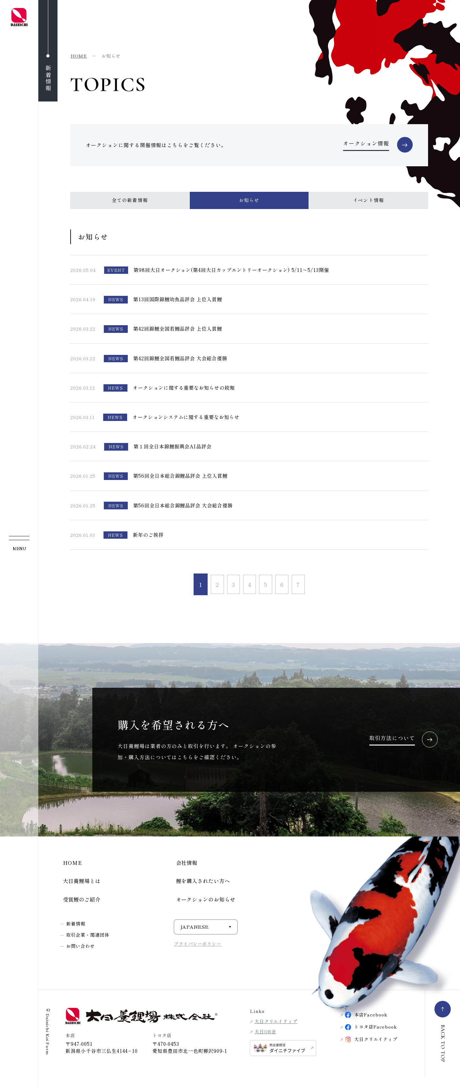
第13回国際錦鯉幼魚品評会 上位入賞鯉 (180, 304)
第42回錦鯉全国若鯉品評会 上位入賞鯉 (180, 333)
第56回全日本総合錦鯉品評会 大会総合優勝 (186, 510)
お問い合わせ (81, 953)
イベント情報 (368, 204)
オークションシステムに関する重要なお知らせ (189, 421)
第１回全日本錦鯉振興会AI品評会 (175, 451)
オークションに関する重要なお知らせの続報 (187, 392)
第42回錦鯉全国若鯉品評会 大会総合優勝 (183, 363)
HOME (71, 868)
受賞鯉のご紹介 (81, 906)
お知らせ (249, 204)
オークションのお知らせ (205, 906)
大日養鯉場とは (81, 887)
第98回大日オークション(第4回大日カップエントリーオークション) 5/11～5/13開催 (237, 274)
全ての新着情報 (130, 204)
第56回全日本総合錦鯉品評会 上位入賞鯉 (183, 480)
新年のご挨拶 (149, 539)
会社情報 (185, 868)
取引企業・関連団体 (89, 942)
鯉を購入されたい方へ (202, 887)
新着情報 (76, 930)
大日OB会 (265, 1041)
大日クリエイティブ (276, 1030)
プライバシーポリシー (199, 950)
